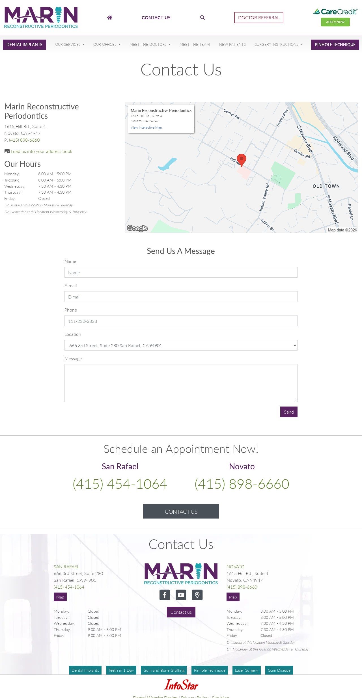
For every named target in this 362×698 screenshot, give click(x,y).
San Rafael (66, 566)
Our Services (68, 44)
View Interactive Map (146, 127)
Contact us (181, 612)
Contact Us (181, 511)
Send (289, 411)
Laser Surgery (246, 670)
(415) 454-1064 (120, 484)
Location (72, 334)
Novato (236, 566)
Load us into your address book (41, 151)
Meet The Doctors (149, 44)
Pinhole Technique (335, 44)
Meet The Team (195, 44)
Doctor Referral (258, 17)
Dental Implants (24, 44)
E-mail (70, 285)
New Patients (232, 44)
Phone (70, 309)
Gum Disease (279, 670)
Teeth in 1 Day (121, 670)
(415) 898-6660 (24, 139)
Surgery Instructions (277, 44)
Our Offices (105, 44)
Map (60, 597)
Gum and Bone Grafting (163, 670)
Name (70, 261)
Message (73, 358)
